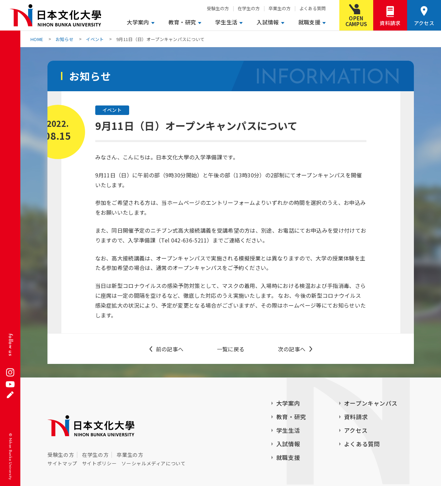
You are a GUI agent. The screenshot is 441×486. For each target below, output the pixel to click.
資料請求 (390, 22)
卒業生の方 (279, 8)
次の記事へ (292, 349)
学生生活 (226, 22)
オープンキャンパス (371, 403)
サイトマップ (62, 463)
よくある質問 (312, 8)
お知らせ (65, 39)
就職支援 (309, 22)
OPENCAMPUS (356, 21)
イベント (95, 39)
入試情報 (268, 22)
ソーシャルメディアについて (153, 463)
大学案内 (138, 22)
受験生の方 (218, 8)
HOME (37, 39)
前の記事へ (170, 349)
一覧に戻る (231, 349)
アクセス (424, 22)
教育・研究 (182, 22)
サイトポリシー (99, 463)
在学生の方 (249, 8)
